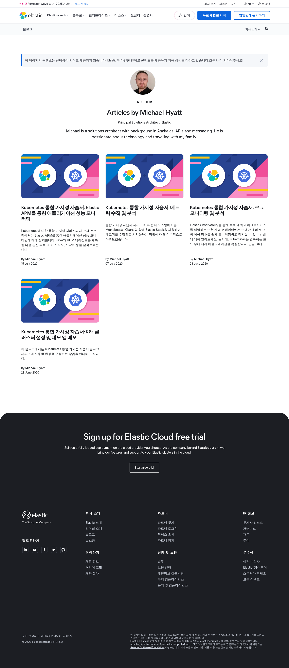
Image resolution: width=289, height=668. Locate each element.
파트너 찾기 (166, 523)
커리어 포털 (93, 567)
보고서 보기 (82, 3)
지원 (233, 3)
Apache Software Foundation (147, 647)
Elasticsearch (208, 448)
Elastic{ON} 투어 (255, 567)
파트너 (223, 3)
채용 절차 (92, 573)
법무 (161, 561)
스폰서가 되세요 (254, 573)
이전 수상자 (251, 561)
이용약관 (34, 635)
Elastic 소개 (93, 523)
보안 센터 (164, 567)
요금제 (135, 15)
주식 (246, 540)
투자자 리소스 (253, 523)
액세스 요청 (166, 534)
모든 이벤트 (251, 579)
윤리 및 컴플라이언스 (173, 585)
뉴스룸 (90, 540)
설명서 (148, 15)
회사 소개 (210, 3)
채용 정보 (92, 561)
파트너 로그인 (167, 528)
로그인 (264, 3)
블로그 (27, 29)
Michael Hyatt (35, 259)
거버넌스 (249, 528)
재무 (246, 534)
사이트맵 (68, 635)
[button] (262, 60)
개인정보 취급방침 (171, 573)
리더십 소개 (93, 528)
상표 (24, 635)
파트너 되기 (166, 540)
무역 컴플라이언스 (171, 579)
